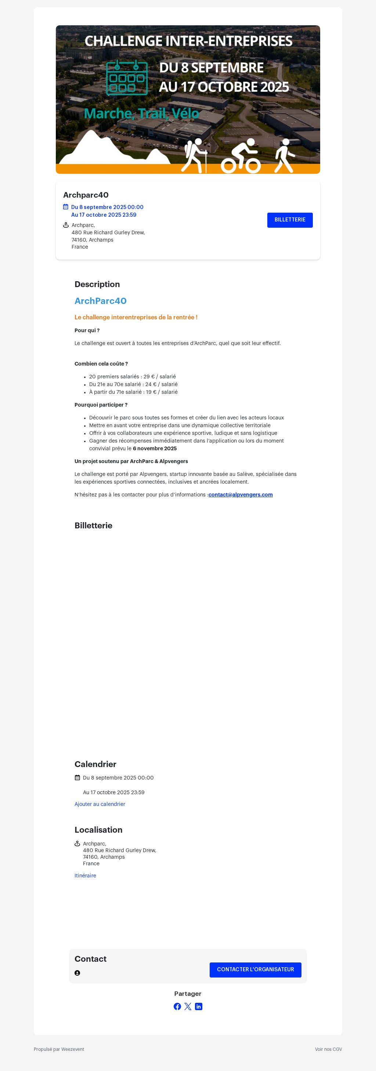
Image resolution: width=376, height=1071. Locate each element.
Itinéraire (85, 876)
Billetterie (290, 220)
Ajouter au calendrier (100, 804)
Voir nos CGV (328, 1049)
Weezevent (72, 1049)
